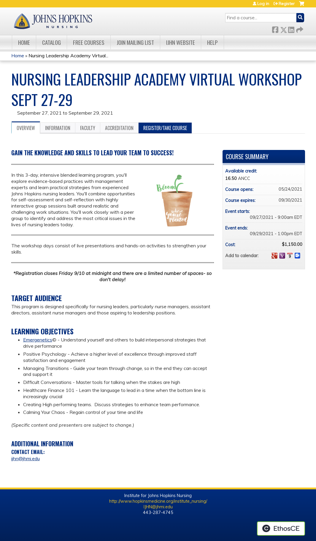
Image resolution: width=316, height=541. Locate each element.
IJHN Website (180, 42)
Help (212, 42)
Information (57, 128)
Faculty (87, 128)
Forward (299, 28)
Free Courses (88, 42)
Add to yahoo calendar (282, 256)
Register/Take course (165, 128)
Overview (26, 128)
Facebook (275, 28)
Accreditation (119, 128)
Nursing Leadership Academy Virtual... (68, 55)
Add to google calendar (274, 256)
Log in (263, 3)
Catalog (51, 42)
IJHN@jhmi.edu (158, 507)
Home (24, 42)
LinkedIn (291, 28)
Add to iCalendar (290, 255)
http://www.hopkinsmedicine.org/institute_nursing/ (158, 501)
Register (287, 3)
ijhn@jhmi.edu (25, 458)
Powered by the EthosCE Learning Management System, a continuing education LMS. (281, 528)
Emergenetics (37, 340)
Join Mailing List (135, 42)
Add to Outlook (298, 256)
